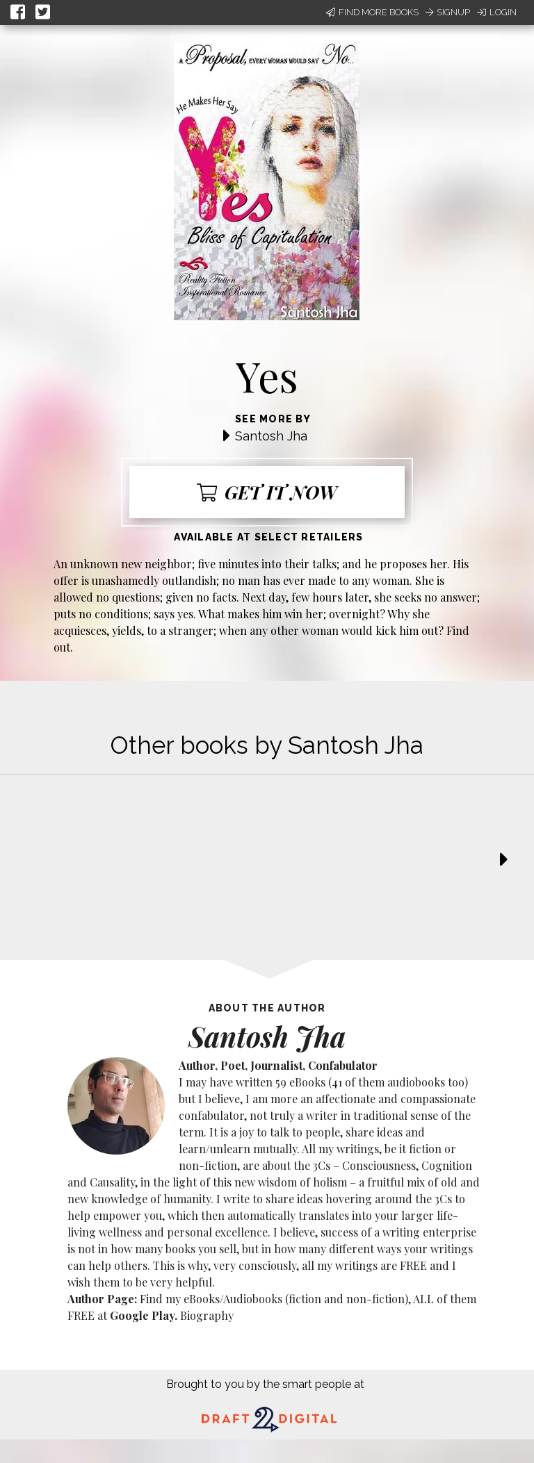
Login (497, 12)
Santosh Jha (271, 436)
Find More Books (372, 12)
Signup (448, 12)
